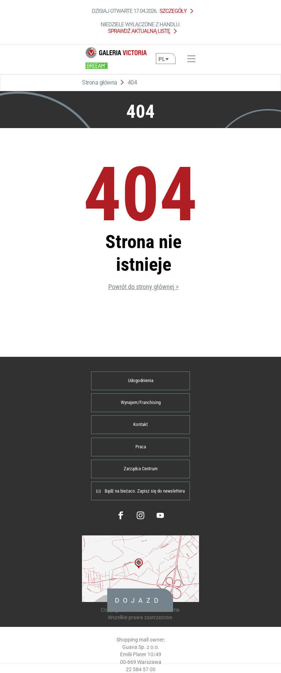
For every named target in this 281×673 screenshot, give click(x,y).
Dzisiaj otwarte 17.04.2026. (141, 11)
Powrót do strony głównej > (143, 287)
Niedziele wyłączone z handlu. (140, 27)
